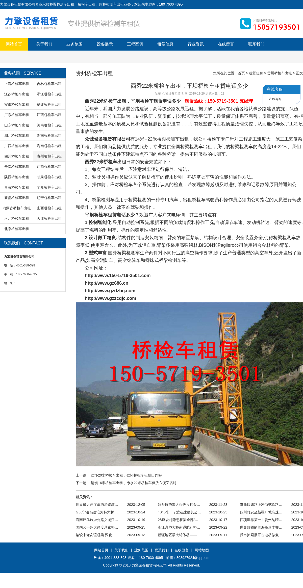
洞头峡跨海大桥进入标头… (179, 505)
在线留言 (226, 44)
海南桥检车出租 (49, 146)
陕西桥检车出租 (16, 177)
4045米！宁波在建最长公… (179, 512)
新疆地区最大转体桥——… (179, 535)
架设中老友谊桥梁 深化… (96, 535)
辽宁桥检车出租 (49, 198)
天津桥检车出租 (49, 218)
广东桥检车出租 (16, 115)
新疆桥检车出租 (16, 198)
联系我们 (256, 44)
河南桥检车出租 (49, 125)
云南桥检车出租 (16, 167)
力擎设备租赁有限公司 (149, 565)
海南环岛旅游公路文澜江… (97, 520)
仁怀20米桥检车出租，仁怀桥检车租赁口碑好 (126, 475)
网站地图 (202, 550)
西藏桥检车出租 (49, 167)
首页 (241, 73)
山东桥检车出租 (16, 125)
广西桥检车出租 (16, 146)
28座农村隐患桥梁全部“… (178, 520)
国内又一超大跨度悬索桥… (97, 527)
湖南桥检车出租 (49, 135)
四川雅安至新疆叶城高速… (261, 512)
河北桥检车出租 (16, 218)
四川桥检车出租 (16, 156)
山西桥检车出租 (49, 208)
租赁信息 (165, 44)
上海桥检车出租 (16, 84)
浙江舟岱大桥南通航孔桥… (179, 527)
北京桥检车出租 (16, 229)
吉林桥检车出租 (49, 84)
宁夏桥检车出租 (49, 187)
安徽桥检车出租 (16, 104)
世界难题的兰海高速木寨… (261, 527)
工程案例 (135, 44)
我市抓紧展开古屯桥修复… (261, 535)
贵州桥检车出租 (49, 156)
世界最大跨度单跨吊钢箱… (97, 505)
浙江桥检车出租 (49, 94)
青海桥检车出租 (16, 187)
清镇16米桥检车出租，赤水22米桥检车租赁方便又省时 (133, 483)
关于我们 (44, 44)
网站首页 (14, 44)
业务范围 (74, 44)
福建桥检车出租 (49, 104)
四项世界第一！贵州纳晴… (261, 520)
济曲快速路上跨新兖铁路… (261, 505)
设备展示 (105, 44)
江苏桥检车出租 (16, 94)
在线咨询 (275, 99)
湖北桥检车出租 (16, 135)
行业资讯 (196, 44)
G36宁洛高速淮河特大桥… (97, 512)
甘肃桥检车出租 (49, 177)
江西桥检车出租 (49, 115)
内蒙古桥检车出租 (17, 208)
